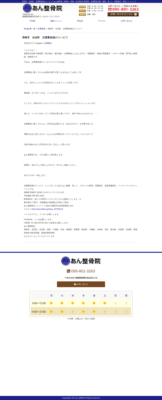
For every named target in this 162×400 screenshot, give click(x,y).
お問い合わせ (126, 21)
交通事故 (41, 29)
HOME (32, 21)
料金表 (80, 21)
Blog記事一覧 (29, 29)
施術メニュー (56, 21)
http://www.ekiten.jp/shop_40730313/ (47, 209)
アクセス (102, 21)
